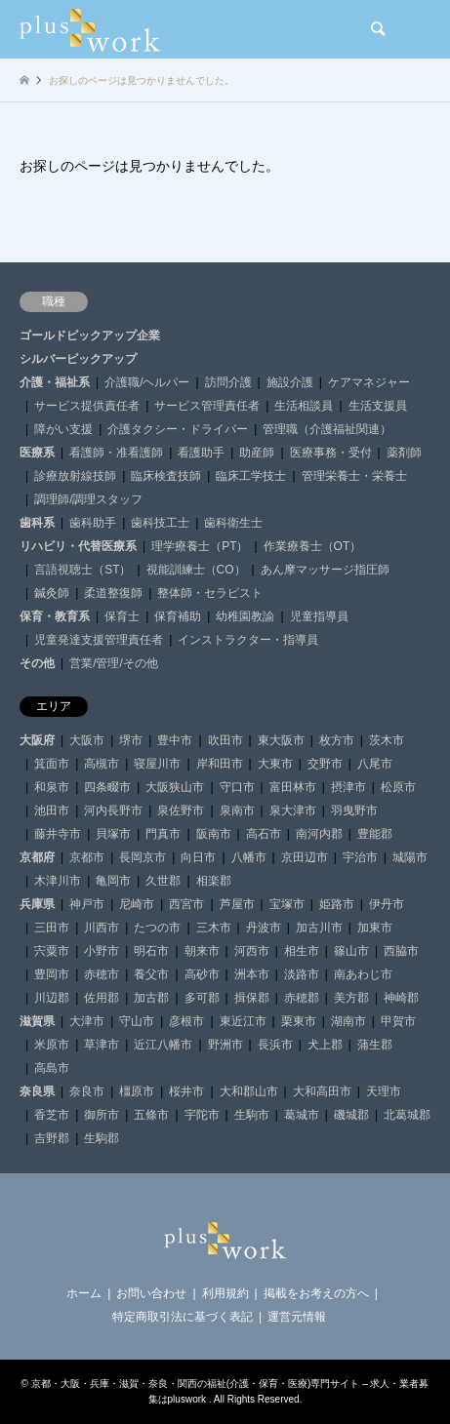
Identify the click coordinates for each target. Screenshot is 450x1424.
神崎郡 (401, 998)
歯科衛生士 (233, 523)
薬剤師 (404, 452)
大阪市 (86, 740)
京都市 (86, 857)
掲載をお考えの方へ (316, 1293)
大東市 (275, 764)
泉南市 (237, 810)
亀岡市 (113, 881)
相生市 (301, 951)
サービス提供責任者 (87, 406)
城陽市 (410, 857)
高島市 (51, 1068)
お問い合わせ (151, 1293)
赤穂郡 (301, 998)
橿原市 (136, 1091)
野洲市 (225, 1044)
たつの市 (157, 927)
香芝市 (51, 1115)
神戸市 (86, 904)
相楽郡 (213, 881)
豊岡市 (51, 974)
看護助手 (201, 452)
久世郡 (163, 881)
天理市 (383, 1091)
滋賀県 (37, 1021)
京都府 (37, 857)
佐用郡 (101, 998)
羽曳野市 (354, 810)
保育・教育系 (55, 616)
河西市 (251, 951)
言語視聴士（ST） (82, 569)
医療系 (37, 452)
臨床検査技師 (166, 476)
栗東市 (298, 1021)
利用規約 (225, 1293)
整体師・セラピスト (210, 593)
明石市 (151, 951)
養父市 (151, 974)
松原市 (398, 787)
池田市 (51, 810)
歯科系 (37, 523)
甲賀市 (398, 1021)
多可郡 (202, 998)
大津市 (86, 1021)
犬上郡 (325, 1044)
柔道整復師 (113, 593)
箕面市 (51, 764)
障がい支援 (63, 429)
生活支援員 (377, 406)
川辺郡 (51, 998)
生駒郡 (101, 1138)
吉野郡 (51, 1138)
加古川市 (319, 927)
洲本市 (251, 974)
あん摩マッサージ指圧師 (325, 569)
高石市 (263, 834)
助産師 (256, 452)
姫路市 (336, 904)
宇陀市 (202, 1115)
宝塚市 (287, 904)
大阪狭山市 (174, 787)
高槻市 (101, 764)
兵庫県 (37, 904)
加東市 (374, 927)
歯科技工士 (160, 523)
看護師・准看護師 (116, 452)
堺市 (131, 740)
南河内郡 (319, 834)
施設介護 (289, 382)
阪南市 (213, 834)
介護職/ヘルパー (146, 382)
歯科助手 (92, 523)
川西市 (101, 927)
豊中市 (174, 740)
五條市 (151, 1115)
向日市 (198, 857)
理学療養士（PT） (199, 546)
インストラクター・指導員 (248, 640)
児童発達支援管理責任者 (98, 640)
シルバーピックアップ (78, 359)
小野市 (101, 951)
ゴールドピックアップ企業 (90, 335)
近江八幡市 (163, 1044)
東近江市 (243, 1021)
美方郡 (351, 998)
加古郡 (151, 998)
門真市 (163, 834)
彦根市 (186, 1021)
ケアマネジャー (369, 382)
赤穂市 (101, 974)
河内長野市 (113, 810)
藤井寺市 (57, 834)
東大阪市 (281, 740)
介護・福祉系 (55, 382)
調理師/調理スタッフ (88, 499)
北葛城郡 (407, 1115)
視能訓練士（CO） (196, 569)
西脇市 (401, 951)
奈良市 (86, 1091)
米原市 (51, 1044)
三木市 (213, 927)
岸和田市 (219, 764)
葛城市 (301, 1115)
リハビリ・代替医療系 (78, 546)
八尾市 (374, 764)
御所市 (101, 1115)
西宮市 (186, 904)
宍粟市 (51, 951)
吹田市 (225, 740)
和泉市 (51, 787)
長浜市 (275, 1044)
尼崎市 (136, 904)
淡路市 (301, 974)
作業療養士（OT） (313, 546)
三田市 (51, 927)
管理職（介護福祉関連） (327, 429)
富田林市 (292, 787)
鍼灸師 (51, 593)
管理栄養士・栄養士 (354, 476)
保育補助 (177, 616)
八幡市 (248, 857)
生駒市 (251, 1115)
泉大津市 (292, 810)
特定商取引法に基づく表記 (182, 1317)
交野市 (325, 764)
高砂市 (202, 974)
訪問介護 (228, 382)
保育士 (122, 616)
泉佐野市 (180, 810)
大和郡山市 (249, 1091)
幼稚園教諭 (245, 616)
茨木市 (386, 740)
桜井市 (186, 1091)
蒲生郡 (374, 1044)
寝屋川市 (157, 764)
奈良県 (37, 1091)
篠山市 (351, 951)
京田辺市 (304, 857)
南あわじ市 (363, 974)
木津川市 (57, 881)
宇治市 (360, 857)
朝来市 (202, 951)
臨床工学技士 (251, 476)
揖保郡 (251, 998)
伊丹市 (386, 904)
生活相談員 (303, 406)
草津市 (101, 1044)
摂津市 (348, 787)
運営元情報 (296, 1317)
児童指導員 (319, 616)
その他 (37, 663)
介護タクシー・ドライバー (177, 429)
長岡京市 (142, 857)
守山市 (136, 1021)
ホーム (84, 1293)
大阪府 (37, 740)
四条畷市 (107, 787)
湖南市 (348, 1021)
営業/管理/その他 (113, 663)
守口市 (237, 787)
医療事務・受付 (331, 452)
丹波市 (263, 927)
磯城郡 (351, 1115)
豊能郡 (374, 834)
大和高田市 (322, 1091)
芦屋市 (237, 904)
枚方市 (336, 740)
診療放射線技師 (75, 476)
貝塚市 (113, 834)
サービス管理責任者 (207, 406)
